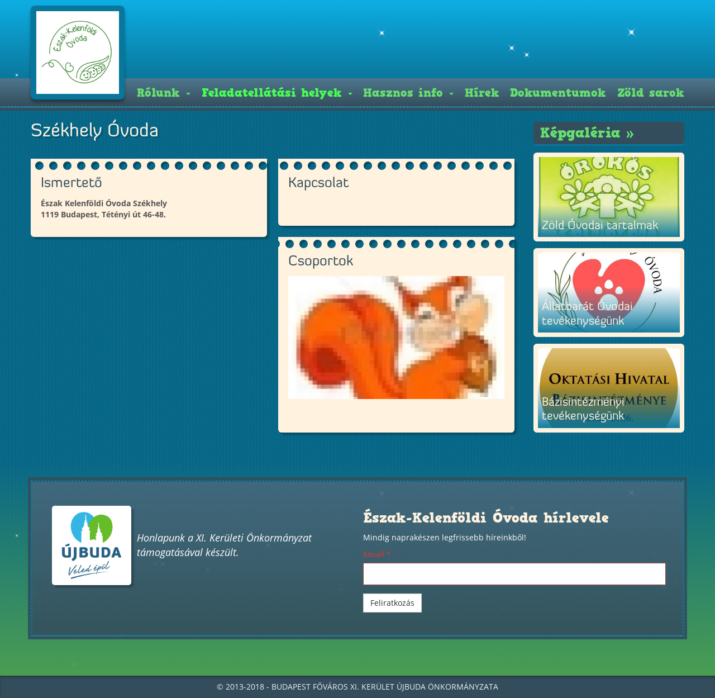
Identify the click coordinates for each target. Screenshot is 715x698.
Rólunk (163, 93)
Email (377, 554)
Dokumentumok (558, 93)
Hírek (482, 93)
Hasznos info (408, 93)
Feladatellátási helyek (277, 93)
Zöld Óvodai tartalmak (600, 226)
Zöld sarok (650, 93)
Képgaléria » (587, 133)
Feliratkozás (392, 602)
